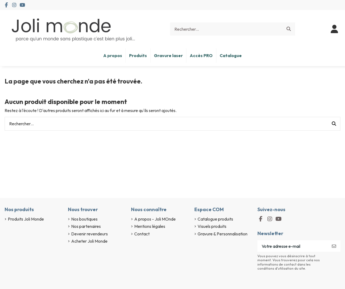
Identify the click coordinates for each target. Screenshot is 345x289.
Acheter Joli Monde (89, 241)
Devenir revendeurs (89, 233)
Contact (142, 233)
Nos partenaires (86, 226)
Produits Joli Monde (26, 219)
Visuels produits (212, 226)
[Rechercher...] (288, 29)
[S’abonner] (333, 246)
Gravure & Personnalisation (222, 233)
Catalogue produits (215, 219)
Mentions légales (149, 226)
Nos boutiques (84, 219)
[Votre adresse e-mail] (292, 246)
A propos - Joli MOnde (155, 219)
